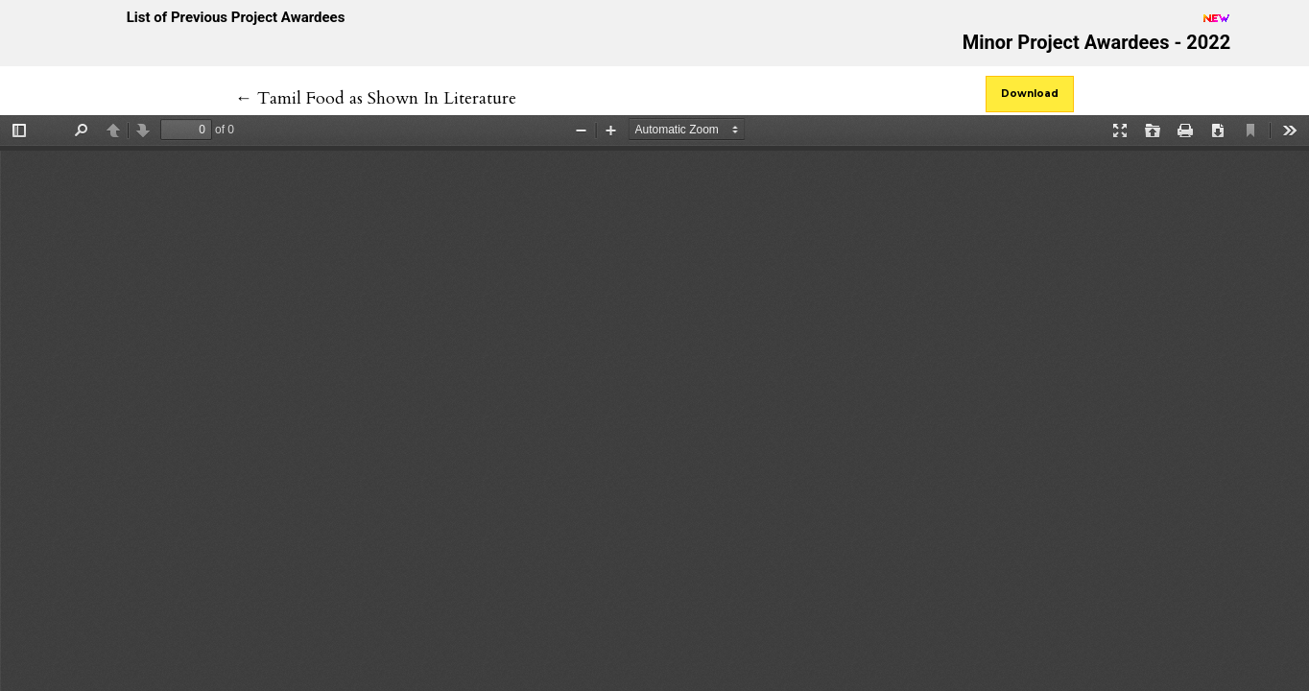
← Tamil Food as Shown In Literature (375, 98)
